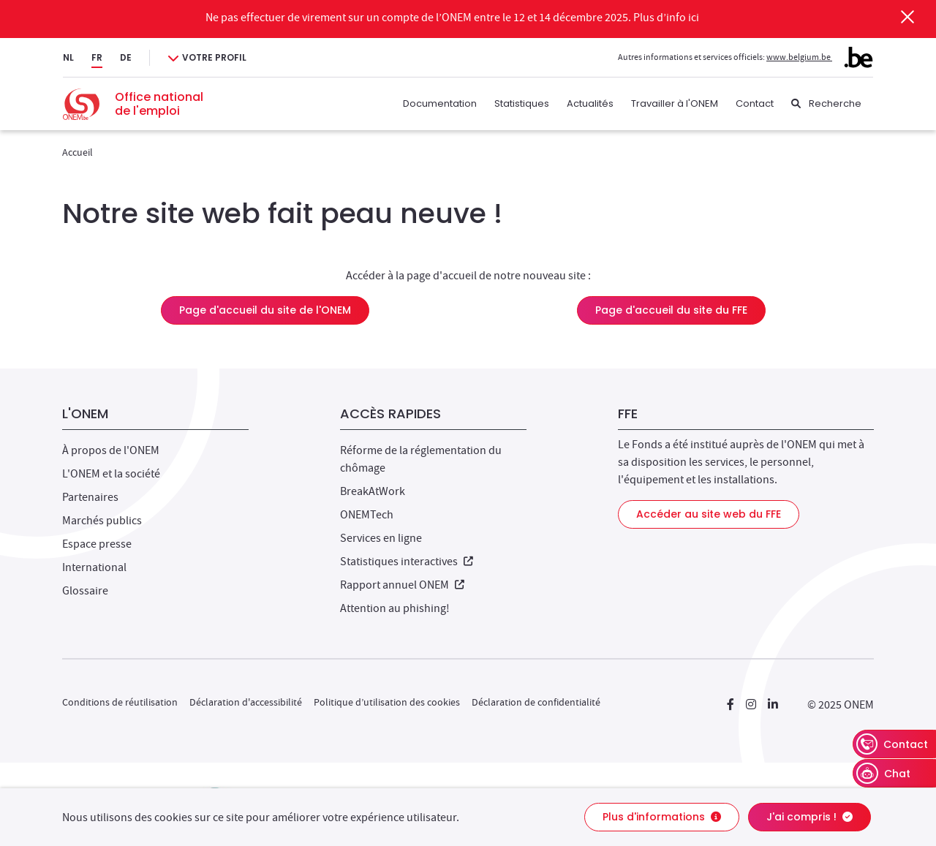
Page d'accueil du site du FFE (671, 310)
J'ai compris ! (809, 816)
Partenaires (90, 497)
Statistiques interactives (406, 561)
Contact (755, 103)
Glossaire (85, 590)
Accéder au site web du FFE (708, 514)
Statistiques (521, 103)
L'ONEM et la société (111, 474)
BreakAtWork (372, 491)
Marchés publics (102, 520)
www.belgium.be (819, 57)
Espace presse (97, 544)
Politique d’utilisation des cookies (387, 702)
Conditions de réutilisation (120, 702)
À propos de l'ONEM (110, 450)
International (94, 567)
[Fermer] (907, 16)
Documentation (440, 103)
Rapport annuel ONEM (402, 585)
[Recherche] (826, 104)
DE (126, 57)
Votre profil (214, 57)
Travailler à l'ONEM (674, 103)
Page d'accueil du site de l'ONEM (265, 310)
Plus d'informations (662, 816)
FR (96, 57)
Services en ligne (381, 538)
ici (693, 17)
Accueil (77, 152)
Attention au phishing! (395, 608)
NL (68, 57)
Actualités (590, 103)
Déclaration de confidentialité (536, 702)
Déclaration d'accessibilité (245, 702)
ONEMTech (366, 514)
